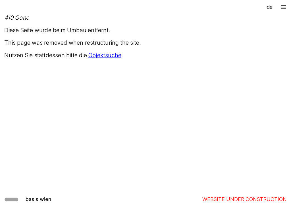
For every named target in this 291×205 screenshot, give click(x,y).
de (270, 7)
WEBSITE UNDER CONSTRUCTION (244, 199)
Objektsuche (104, 55)
